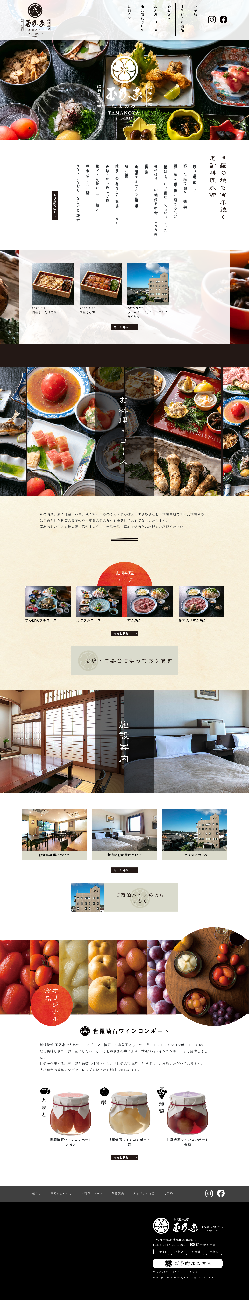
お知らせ (129, 12)
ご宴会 (179, 1251)
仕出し (214, 1251)
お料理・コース (155, 18)
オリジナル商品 (182, 18)
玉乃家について (142, 18)
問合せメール (206, 1244)
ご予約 (195, 11)
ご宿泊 (161, 1251)
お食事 (196, 1251)
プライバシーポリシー (168, 1272)
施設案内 (169, 12)
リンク (193, 1272)
